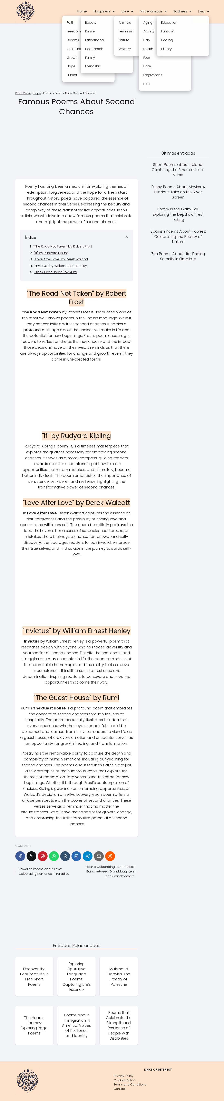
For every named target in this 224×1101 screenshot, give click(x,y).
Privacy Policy (123, 1076)
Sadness (180, 11)
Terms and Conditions (130, 1084)
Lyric (201, 11)
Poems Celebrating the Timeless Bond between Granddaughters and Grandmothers (110, 871)
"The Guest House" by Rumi (56, 272)
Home (82, 11)
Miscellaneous (151, 11)
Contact (120, 1089)
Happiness (102, 11)
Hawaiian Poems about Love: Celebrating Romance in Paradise (44, 871)
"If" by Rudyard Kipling (51, 253)
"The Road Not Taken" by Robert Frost (62, 246)
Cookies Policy (124, 1080)
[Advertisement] (112, 57)
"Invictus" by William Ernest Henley (61, 265)
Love (125, 11)
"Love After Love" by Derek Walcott (61, 259)
